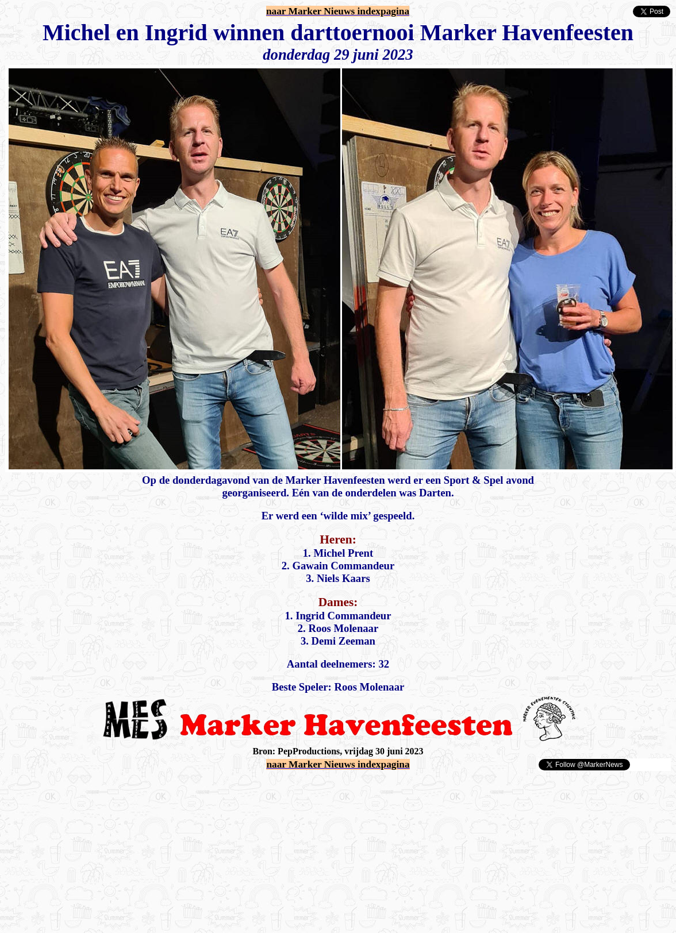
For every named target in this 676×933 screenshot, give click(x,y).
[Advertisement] (139, 789)
